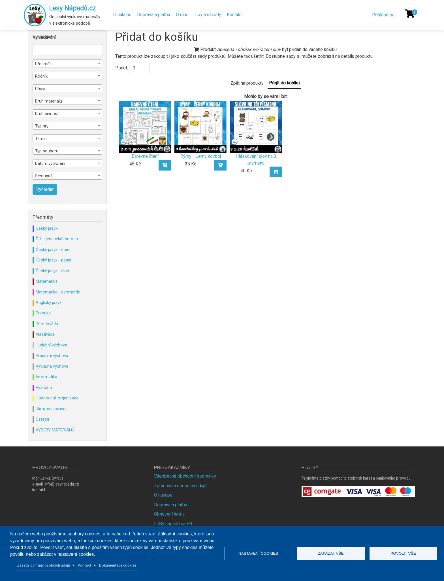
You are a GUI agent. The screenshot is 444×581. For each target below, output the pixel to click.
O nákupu (122, 14)
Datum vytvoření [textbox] (50, 163)
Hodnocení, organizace (57, 398)
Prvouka (43, 313)
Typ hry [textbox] (41, 126)
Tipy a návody (207, 14)
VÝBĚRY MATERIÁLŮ (55, 430)
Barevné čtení (145, 156)
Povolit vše (403, 553)
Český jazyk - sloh (52, 270)
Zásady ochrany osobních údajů (43, 565)
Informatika (46, 376)
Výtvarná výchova (52, 366)
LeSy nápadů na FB (173, 523)
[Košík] (410, 13)
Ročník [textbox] (41, 76)
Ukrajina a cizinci (51, 408)
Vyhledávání (44, 37)
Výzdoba (44, 387)
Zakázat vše (331, 553)
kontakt (38, 490)
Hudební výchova (51, 345)
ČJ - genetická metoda (57, 238)
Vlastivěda (45, 334)
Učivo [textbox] (40, 88)
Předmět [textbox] (43, 63)
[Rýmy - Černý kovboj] (200, 126)
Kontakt (234, 14)
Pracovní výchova (52, 355)
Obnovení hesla (169, 514)
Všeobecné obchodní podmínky (185, 476)
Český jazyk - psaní (53, 260)
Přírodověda (47, 323)
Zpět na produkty (247, 83)
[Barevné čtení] (145, 126)
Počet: (121, 68)
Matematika (46, 281)
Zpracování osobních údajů (180, 485)
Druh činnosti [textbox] (47, 113)
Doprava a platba (153, 14)
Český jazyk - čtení (53, 249)
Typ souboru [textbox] (46, 151)
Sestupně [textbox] (44, 175)
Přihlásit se (383, 15)
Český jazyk (46, 228)
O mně (182, 14)
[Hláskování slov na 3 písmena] (256, 126)
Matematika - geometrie (58, 292)
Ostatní (42, 419)
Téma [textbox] (40, 138)
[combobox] (67, 63)
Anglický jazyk (48, 302)
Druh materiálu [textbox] (48, 101)
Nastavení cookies (258, 553)
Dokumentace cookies (117, 565)
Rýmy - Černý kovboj (200, 156)
